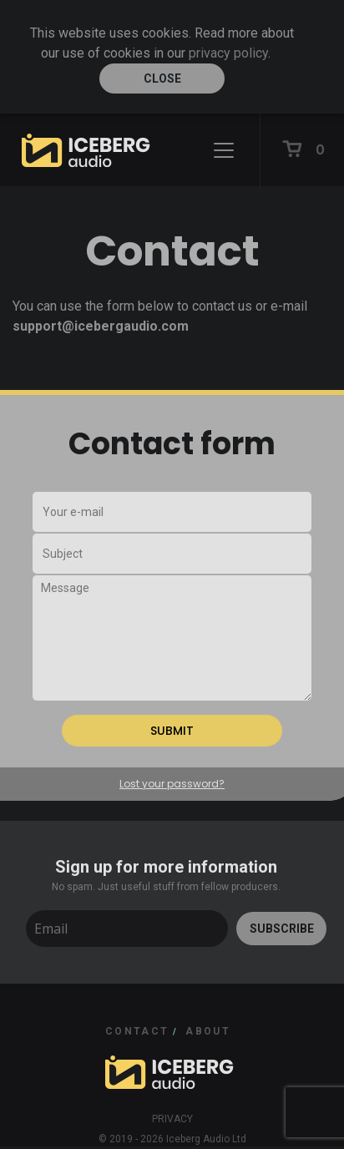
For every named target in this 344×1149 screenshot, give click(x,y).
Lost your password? (172, 784)
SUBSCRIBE (282, 928)
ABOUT (207, 1031)
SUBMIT (172, 730)
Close (162, 78)
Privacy (172, 1119)
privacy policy (228, 53)
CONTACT (137, 1031)
